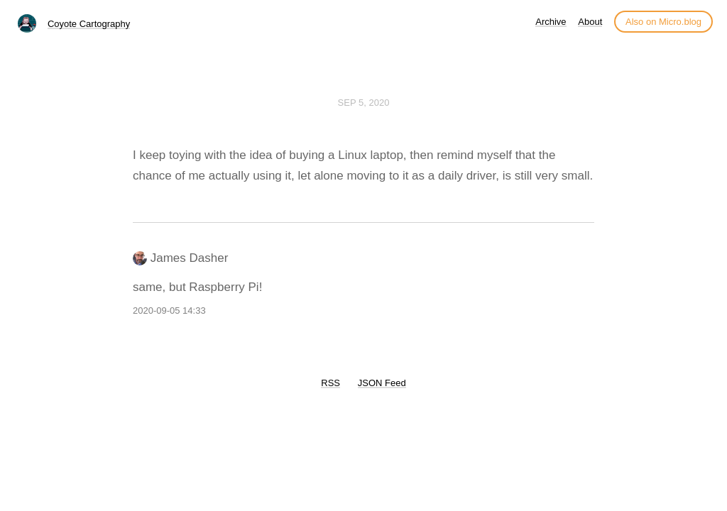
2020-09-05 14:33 (169, 310)
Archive (550, 21)
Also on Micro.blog (663, 21)
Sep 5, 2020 (364, 102)
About (590, 21)
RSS (330, 383)
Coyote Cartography (89, 23)
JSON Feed (382, 383)
